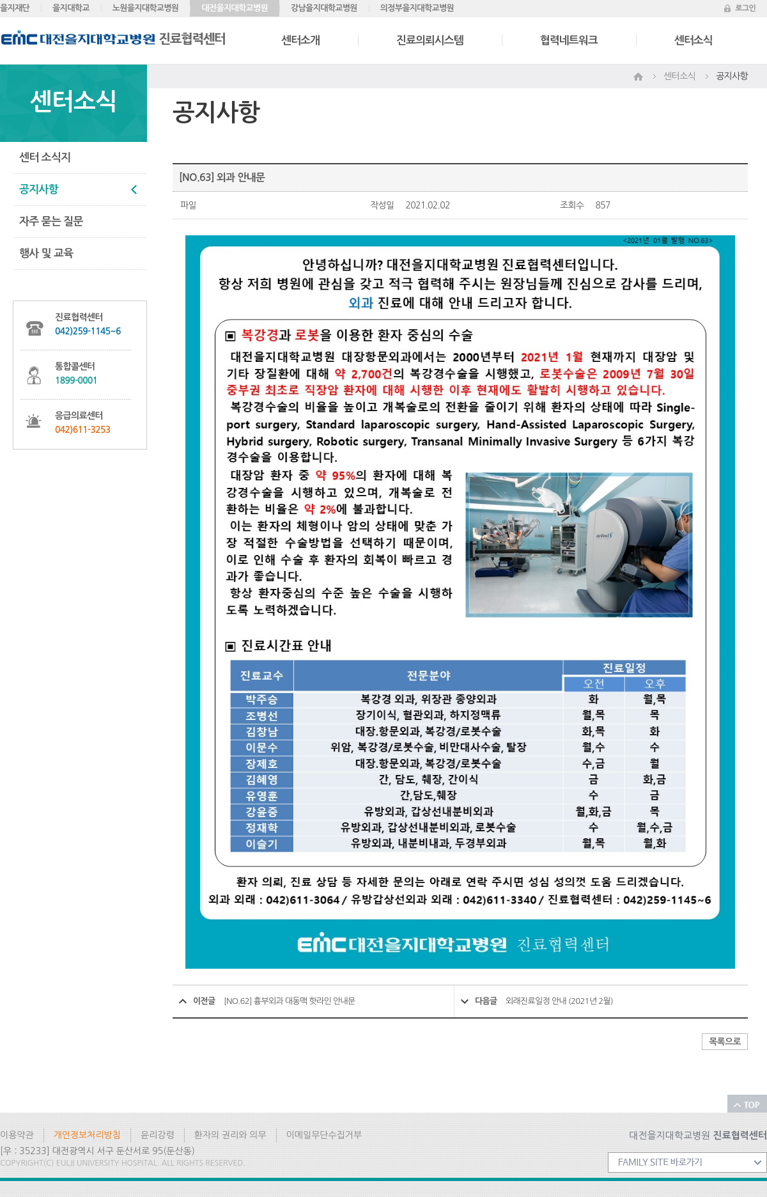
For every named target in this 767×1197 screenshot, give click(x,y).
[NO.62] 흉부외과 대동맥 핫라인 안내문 (289, 1001)
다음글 (486, 1001)
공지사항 (38, 189)
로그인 (745, 8)
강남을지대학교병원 (324, 8)
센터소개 (300, 40)
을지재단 (14, 8)
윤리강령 (157, 1134)
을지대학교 (70, 8)
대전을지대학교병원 (234, 8)
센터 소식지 (44, 157)
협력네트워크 (569, 40)
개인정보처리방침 (87, 1134)
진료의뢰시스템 (429, 40)
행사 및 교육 (46, 253)
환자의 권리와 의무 (230, 1134)
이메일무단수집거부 (324, 1134)
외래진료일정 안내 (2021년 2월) (559, 1001)
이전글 (204, 1001)
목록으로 (725, 1041)
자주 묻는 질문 (51, 221)
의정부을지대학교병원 (417, 8)
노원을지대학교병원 (145, 8)
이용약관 (17, 1134)
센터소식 (693, 40)
